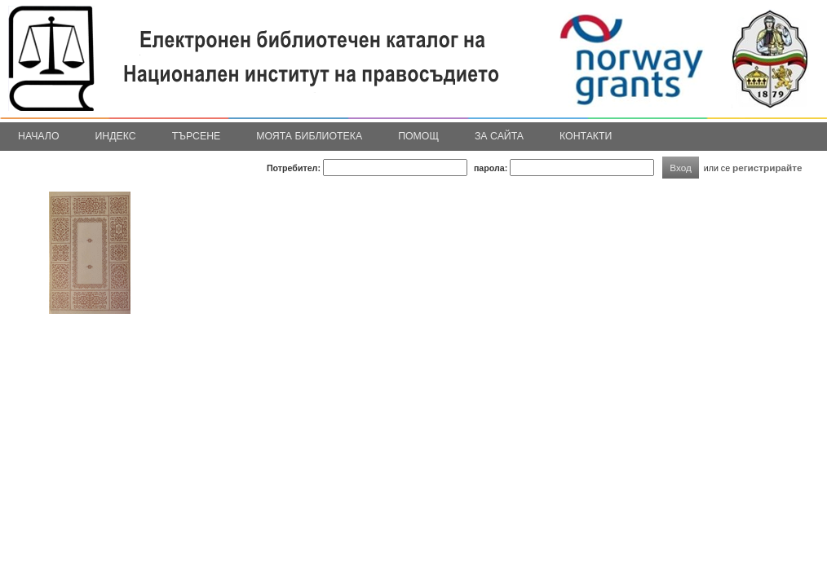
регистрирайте (767, 167)
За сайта (499, 136)
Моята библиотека (309, 136)
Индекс (115, 136)
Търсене (196, 136)
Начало (39, 136)
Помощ (418, 136)
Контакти (585, 136)
